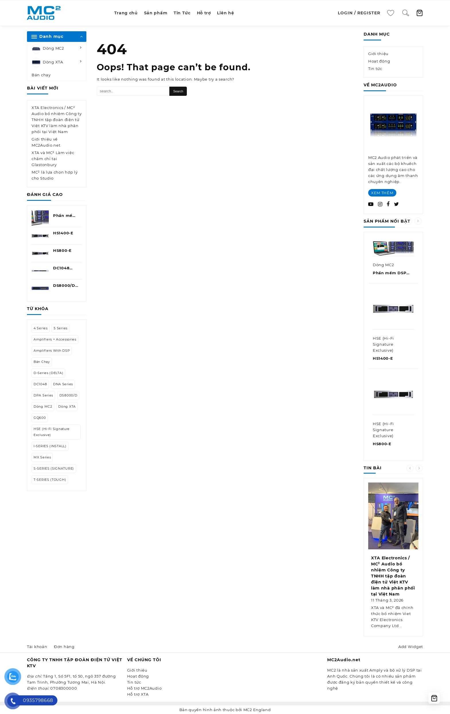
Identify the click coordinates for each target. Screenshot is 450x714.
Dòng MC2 (48, 48)
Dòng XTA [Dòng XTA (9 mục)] (67, 406)
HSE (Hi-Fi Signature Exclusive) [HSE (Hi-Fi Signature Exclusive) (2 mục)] (52, 432)
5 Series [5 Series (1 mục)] (60, 328)
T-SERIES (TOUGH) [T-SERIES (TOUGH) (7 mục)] (50, 480)
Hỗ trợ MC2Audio (144, 688)
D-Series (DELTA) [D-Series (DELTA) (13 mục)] (48, 373)
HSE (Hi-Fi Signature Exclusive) (383, 344)
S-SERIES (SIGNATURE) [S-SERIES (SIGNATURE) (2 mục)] (54, 468)
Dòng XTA (47, 62)
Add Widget (410, 646)
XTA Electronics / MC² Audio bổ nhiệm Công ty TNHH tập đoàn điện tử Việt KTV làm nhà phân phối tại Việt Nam (57, 119)
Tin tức (375, 68)
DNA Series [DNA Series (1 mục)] (63, 384)
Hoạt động (379, 61)
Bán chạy (41, 75)
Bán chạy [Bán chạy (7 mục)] (42, 362)
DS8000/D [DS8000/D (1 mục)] (68, 395)
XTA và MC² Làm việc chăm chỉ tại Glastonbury (53, 158)
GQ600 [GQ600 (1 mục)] (40, 418)
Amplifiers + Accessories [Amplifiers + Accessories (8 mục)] (55, 339)
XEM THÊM (382, 192)
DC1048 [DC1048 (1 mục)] (40, 384)
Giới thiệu (378, 53)
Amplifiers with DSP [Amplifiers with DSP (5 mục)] (52, 351)
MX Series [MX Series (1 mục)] (42, 457)
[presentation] (408, 221)
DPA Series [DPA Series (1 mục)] (43, 395)
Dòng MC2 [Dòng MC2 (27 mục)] (43, 406)
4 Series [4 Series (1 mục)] (41, 328)
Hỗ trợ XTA (138, 694)
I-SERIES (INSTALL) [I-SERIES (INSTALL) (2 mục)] (50, 446)
